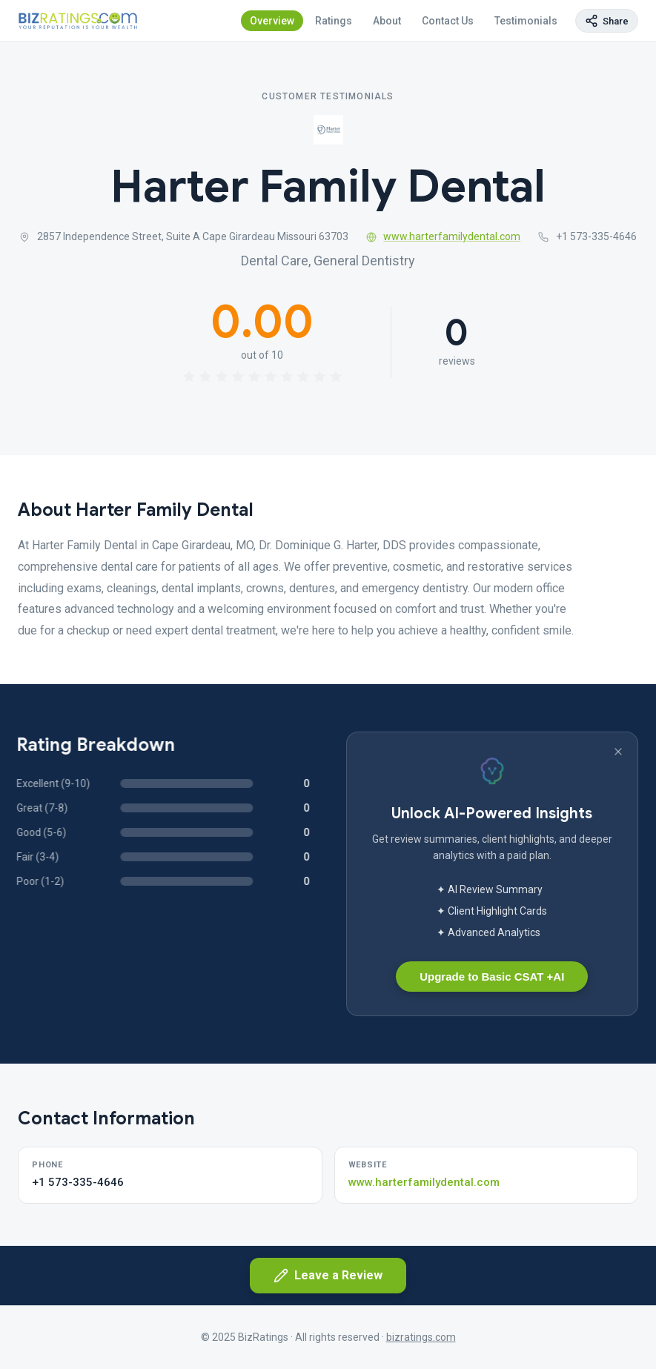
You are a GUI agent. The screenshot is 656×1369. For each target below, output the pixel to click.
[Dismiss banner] (618, 751)
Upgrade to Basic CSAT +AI (492, 976)
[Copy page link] (606, 21)
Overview (272, 21)
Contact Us (448, 21)
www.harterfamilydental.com (443, 236)
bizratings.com (421, 1337)
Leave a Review (328, 1275)
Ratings (333, 21)
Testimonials (525, 21)
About (387, 21)
